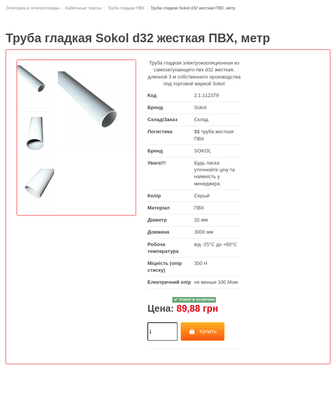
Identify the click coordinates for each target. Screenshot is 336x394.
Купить (203, 331)
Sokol (200, 107)
